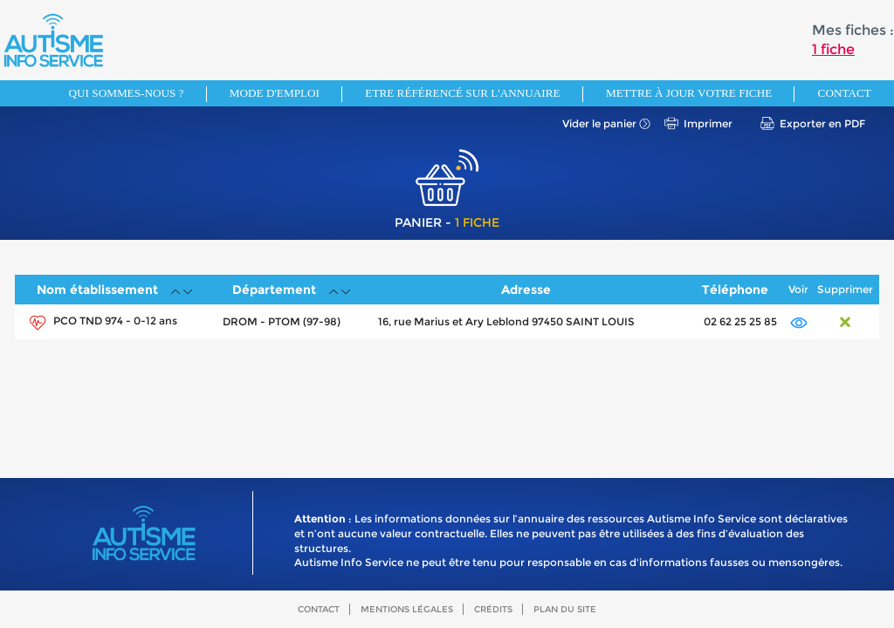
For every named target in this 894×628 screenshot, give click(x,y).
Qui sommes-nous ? (126, 92)
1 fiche (833, 49)
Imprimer (708, 123)
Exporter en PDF (822, 123)
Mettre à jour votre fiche (689, 92)
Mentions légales (407, 609)
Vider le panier (599, 123)
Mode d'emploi (275, 92)
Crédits (493, 609)
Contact (844, 92)
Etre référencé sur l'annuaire (462, 92)
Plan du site (564, 609)
